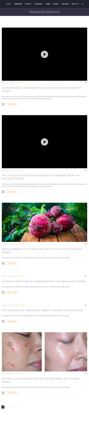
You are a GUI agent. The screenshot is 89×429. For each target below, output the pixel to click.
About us (75, 4)
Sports (56, 4)
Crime (48, 4)
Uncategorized (19, 82)
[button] (44, 54)
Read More (12, 104)
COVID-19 (28, 4)
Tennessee (18, 4)
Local (8, 4)
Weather (65, 4)
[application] (44, 54)
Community (38, 4)
